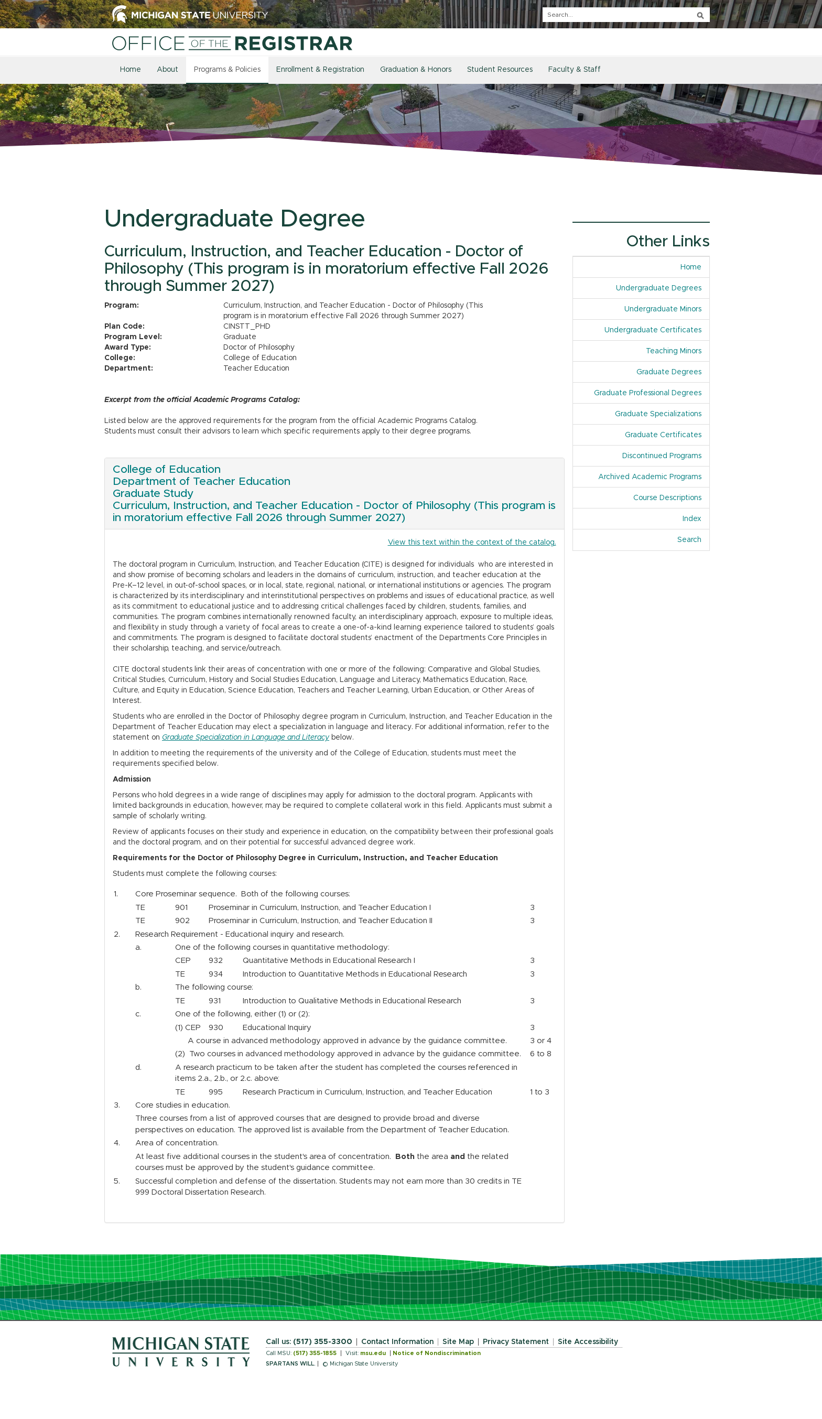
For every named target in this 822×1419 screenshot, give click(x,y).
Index (692, 519)
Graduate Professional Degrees (647, 393)
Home (130, 69)
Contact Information (397, 1342)
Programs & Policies (227, 69)
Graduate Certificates (663, 435)
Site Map (458, 1342)
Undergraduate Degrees (658, 288)
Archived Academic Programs (649, 477)
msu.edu (373, 1353)
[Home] (232, 43)
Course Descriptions (667, 498)
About (167, 69)
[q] (626, 14)
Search (689, 540)
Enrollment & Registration (320, 69)
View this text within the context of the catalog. (472, 542)
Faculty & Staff (574, 69)
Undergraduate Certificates (652, 330)
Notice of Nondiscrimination (437, 1353)
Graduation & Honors (415, 69)
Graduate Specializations (658, 414)
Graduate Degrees (668, 372)
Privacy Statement (516, 1342)
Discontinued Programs (661, 456)
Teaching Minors (673, 351)
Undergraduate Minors (662, 309)
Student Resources (500, 69)
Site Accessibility (588, 1342)
